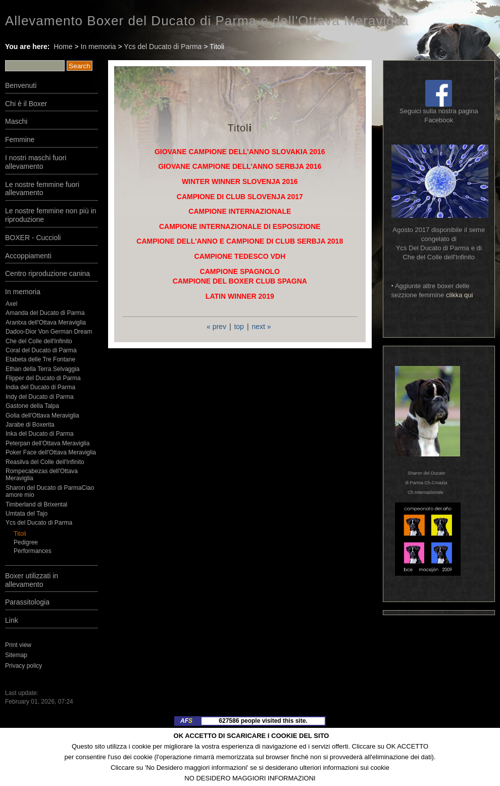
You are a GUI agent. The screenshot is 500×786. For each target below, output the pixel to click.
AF (186, 720)
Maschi (16, 121)
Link (11, 620)
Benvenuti (20, 85)
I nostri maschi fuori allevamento (35, 162)
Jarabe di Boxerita (30, 424)
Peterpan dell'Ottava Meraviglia (47, 443)
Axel (11, 303)
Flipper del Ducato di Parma (43, 378)
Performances (33, 550)
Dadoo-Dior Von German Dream (49, 331)
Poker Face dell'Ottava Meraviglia (51, 452)
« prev (216, 326)
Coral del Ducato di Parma (41, 350)
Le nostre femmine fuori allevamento (42, 188)
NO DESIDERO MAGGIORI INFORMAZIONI (249, 778)
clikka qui (459, 295)
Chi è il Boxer (26, 104)
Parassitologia (27, 602)
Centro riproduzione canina (47, 273)
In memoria (98, 46)
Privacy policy (23, 665)
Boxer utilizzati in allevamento (31, 580)
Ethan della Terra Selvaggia (43, 369)
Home (63, 46)
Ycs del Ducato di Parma (163, 46)
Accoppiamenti (28, 256)
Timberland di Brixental (36, 504)
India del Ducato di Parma (40, 387)
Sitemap (16, 655)
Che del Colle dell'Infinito (39, 341)
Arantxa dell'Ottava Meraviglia (46, 322)
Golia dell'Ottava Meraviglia (42, 415)
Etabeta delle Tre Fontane (40, 359)
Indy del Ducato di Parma (40, 396)
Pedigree (26, 542)
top (238, 326)
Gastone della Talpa (32, 405)
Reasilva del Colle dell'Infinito (45, 462)
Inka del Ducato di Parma (40, 433)
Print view (18, 645)
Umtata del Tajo (26, 513)
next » (261, 326)
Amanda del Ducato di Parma (45, 312)
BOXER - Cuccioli (33, 238)
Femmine (19, 139)
